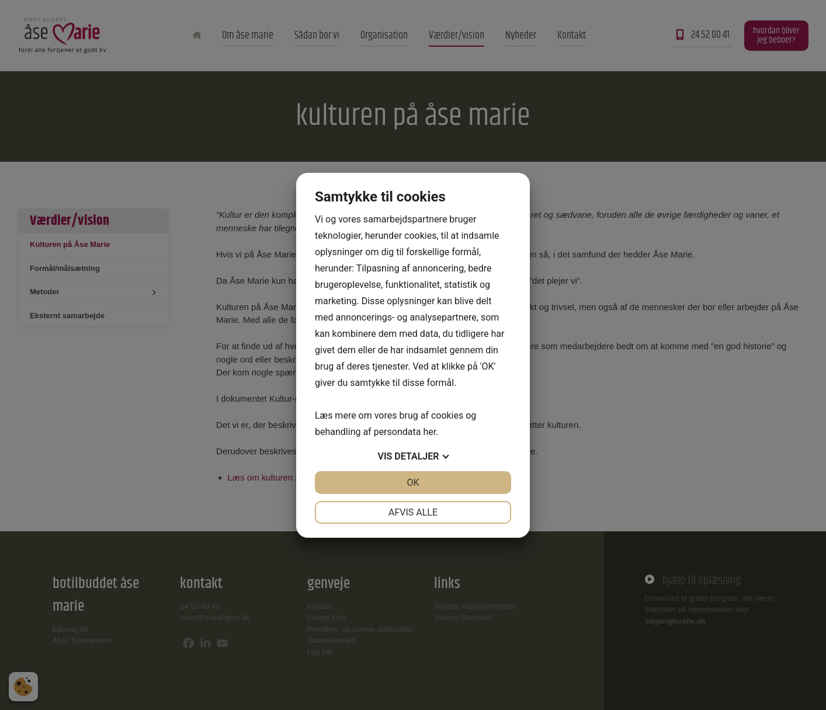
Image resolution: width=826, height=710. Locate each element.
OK (413, 482)
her (429, 431)
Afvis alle (413, 512)
